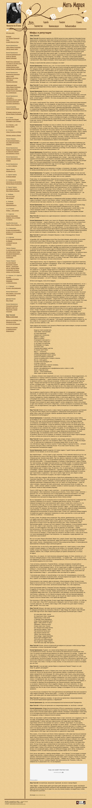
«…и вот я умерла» (11, 166)
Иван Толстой (34, 35)
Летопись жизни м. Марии (13, 135)
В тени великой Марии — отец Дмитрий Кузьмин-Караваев (13, 142)
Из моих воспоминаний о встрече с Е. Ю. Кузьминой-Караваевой (14, 232)
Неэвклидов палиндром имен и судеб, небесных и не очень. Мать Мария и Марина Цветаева (13, 78)
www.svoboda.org (40, 795)
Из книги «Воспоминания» (13, 288)
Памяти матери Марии (12, 109)
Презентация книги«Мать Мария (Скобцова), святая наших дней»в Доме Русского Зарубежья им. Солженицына (14, 89)
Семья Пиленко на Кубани (13, 132)
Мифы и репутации (12, 317)
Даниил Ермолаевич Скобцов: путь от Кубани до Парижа (13, 217)
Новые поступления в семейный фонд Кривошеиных (11, 329)
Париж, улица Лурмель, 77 (13, 225)
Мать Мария (9, 300)
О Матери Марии (11, 176)
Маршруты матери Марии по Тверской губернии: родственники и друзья (13, 151)
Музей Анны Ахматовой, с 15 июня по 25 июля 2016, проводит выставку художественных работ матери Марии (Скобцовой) (14, 65)
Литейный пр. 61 (11, 171)
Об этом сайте (10, 33)
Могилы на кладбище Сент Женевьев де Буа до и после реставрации (13, 322)
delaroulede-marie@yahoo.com (17, 804)
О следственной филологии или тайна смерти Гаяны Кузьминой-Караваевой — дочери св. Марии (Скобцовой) (14, 253)
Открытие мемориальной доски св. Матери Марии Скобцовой (13, 56)
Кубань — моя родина (12, 210)
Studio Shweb (24, 801)
